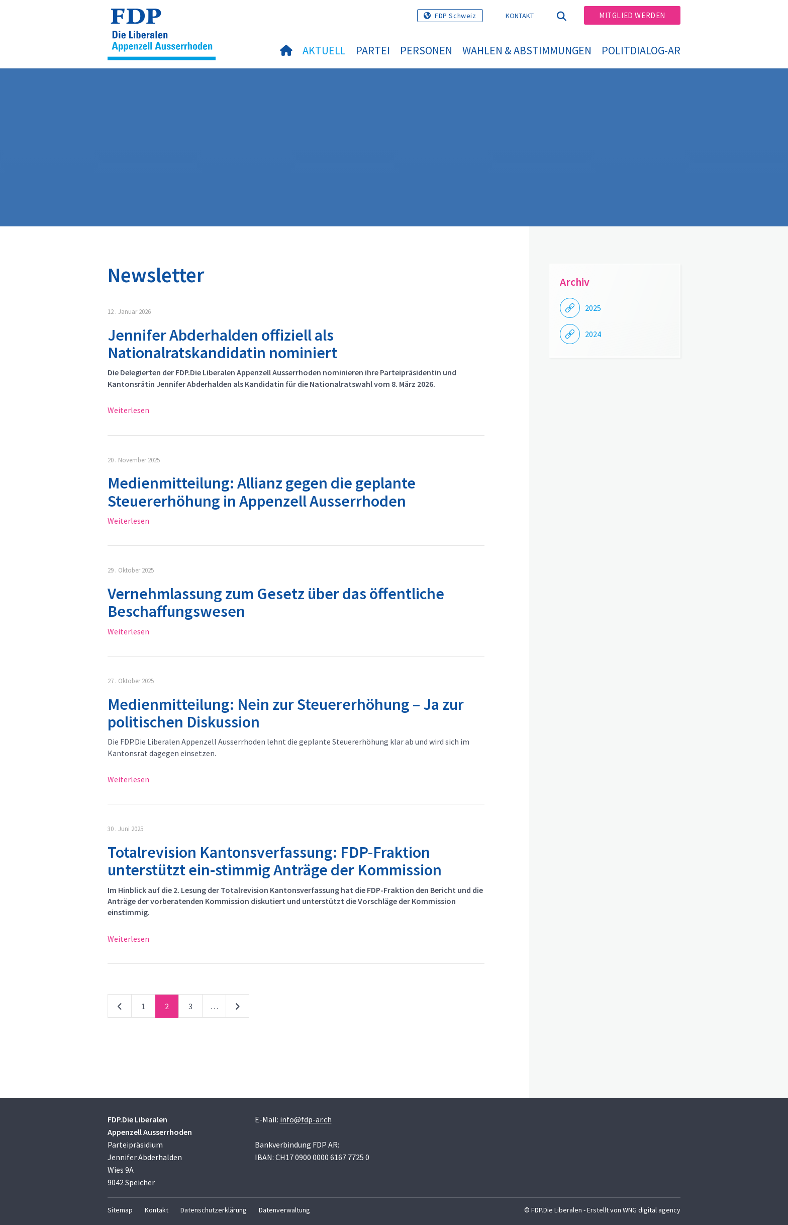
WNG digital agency (651, 1209)
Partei (373, 50)
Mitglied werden (632, 15)
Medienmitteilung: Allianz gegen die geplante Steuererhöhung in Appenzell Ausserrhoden (262, 492)
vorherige (119, 1008)
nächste (237, 1008)
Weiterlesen (128, 410)
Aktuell (324, 50)
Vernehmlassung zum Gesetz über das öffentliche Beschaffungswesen (276, 602)
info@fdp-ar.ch (306, 1119)
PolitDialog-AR (641, 50)
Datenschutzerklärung (213, 1209)
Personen (426, 50)
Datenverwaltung (284, 1209)
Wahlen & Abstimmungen (527, 50)
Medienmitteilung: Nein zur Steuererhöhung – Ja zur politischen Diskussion (286, 713)
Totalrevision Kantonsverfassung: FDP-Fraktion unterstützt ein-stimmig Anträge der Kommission (275, 861)
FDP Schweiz (455, 15)
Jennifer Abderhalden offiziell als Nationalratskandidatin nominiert (222, 344)
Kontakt (520, 15)
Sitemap (120, 1209)
